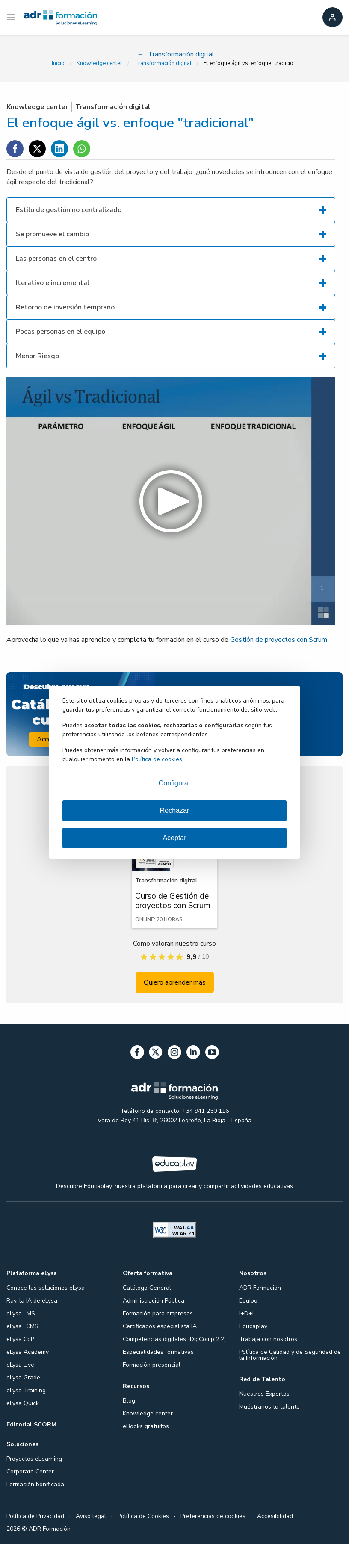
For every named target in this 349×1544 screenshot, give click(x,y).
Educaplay (253, 1326)
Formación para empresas (158, 1313)
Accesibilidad (275, 1516)
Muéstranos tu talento (269, 1407)
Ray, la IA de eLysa (31, 1301)
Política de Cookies (143, 1516)
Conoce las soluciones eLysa (45, 1288)
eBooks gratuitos (146, 1426)
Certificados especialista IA (160, 1326)
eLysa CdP (20, 1339)
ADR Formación (260, 1288)
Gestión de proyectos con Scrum (278, 639)
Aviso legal (91, 1516)
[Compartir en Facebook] (15, 148)
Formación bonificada (35, 1484)
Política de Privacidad (35, 1516)
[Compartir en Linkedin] (59, 148)
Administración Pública (153, 1301)
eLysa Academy (27, 1352)
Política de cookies (157, 759)
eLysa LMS (20, 1313)
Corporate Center (30, 1472)
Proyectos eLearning (34, 1459)
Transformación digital (163, 63)
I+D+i (246, 1313)
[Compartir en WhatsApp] (81, 148)
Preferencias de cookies (212, 1516)
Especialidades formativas (158, 1352)
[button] (170, 501)
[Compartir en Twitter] (37, 148)
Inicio (58, 63)
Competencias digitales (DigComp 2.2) (174, 1339)
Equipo (248, 1301)
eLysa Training (26, 1390)
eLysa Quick (22, 1403)
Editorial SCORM (31, 1424)
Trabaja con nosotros (268, 1339)
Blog (129, 1401)
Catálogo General (147, 1288)
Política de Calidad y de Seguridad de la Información (290, 1355)
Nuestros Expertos (264, 1394)
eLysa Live (20, 1365)
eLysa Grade (23, 1377)
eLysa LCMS (22, 1326)
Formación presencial (151, 1365)
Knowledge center (99, 63)
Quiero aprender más (175, 982)
